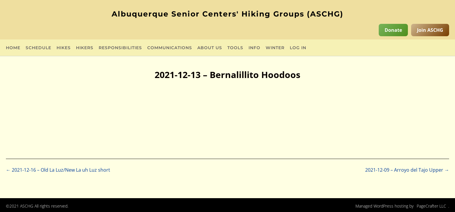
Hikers (84, 48)
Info (254, 48)
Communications (169, 48)
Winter (275, 48)
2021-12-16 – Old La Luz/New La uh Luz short (58, 170)
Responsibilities (120, 48)
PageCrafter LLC (431, 206)
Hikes (64, 48)
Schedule (38, 48)
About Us (209, 48)
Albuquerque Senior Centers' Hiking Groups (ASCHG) (227, 13)
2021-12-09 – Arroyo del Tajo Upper (407, 170)
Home (13, 48)
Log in (298, 48)
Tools (235, 48)
